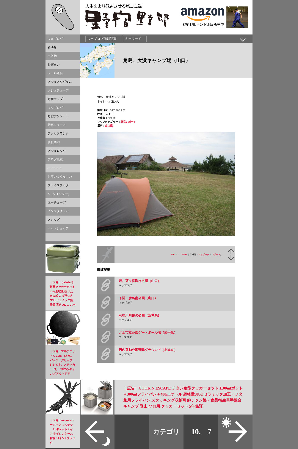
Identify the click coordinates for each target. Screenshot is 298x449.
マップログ (203, 254)
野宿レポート (128, 121)
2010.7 (174, 254)
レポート (216, 254)
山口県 (109, 125)
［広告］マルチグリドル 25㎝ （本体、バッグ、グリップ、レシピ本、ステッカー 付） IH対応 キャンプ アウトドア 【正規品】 (62, 365)
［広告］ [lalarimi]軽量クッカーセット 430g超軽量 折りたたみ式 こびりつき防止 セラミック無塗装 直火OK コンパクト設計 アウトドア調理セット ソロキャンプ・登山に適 (62, 300)
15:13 (184, 254)
